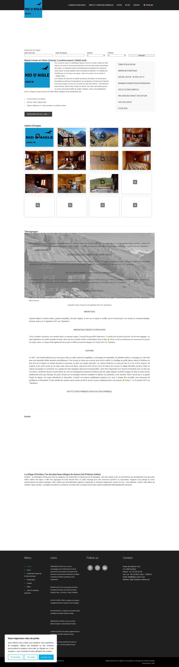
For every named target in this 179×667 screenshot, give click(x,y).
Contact (136, 5)
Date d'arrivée (29, 53)
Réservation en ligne (38, 113)
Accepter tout (46, 657)
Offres (119, 5)
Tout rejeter (31, 657)
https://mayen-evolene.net (140, 579)
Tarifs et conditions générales (101, 5)
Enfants (110, 53)
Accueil (29, 566)
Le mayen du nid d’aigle (77, 5)
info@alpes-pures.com (136, 577)
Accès (127, 5)
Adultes (90, 53)
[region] (31, 648)
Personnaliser (15, 657)
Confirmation (31, 580)
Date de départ (61, 53)
